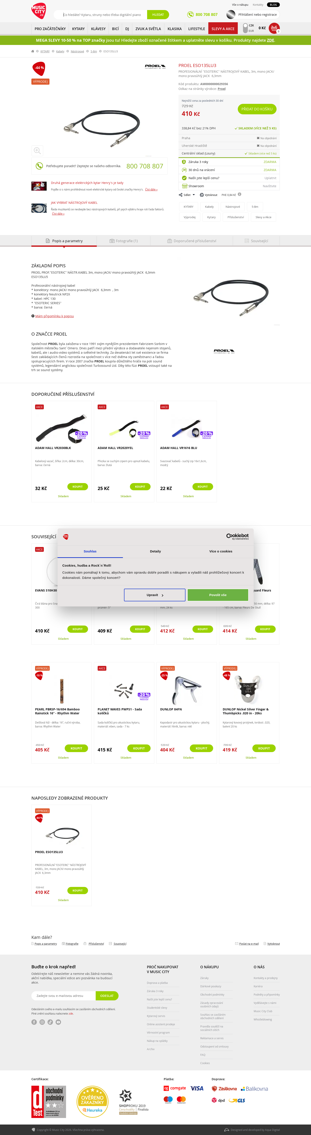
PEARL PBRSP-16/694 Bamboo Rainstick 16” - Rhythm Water (57, 711)
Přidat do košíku (257, 109)
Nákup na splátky (157, 1040)
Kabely (60, 51)
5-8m (94, 51)
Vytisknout (211, 195)
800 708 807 (144, 166)
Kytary (212, 217)
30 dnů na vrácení (202, 170)
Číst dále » (151, 189)
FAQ (202, 1054)
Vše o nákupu (240, 4)
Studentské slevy (157, 1007)
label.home (32, 51)
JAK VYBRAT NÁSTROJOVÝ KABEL (74, 203)
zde (71, 1013)
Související (120, 943)
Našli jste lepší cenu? (204, 178)
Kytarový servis (156, 1016)
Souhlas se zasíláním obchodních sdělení (213, 1016)
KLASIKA (175, 28)
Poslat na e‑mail (249, 943)
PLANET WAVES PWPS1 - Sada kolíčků (120, 711)
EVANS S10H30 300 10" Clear (56, 590)
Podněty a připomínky (267, 994)
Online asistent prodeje (161, 1024)
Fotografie (72, 943)
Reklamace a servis (212, 1038)
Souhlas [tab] (90, 551)
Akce (39, 407)
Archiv (151, 1049)
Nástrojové (77, 51)
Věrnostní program (158, 1032)
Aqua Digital (272, 1130)
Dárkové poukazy (210, 986)
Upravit (155, 595)
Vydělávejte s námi (265, 1003)
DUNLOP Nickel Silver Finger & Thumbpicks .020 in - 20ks (246, 711)
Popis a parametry (46, 943)
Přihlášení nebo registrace (257, 14)
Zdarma (270, 162)
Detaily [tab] (155, 551)
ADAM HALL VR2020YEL (115, 448)
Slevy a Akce (223, 28)
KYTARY (78, 28)
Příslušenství (237, 217)
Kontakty (258, 4)
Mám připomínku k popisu (54, 316)
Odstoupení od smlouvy (214, 1046)
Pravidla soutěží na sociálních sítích (211, 1028)
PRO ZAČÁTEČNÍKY (50, 28)
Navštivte (269, 186)
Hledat (158, 14)
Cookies (205, 1063)
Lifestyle (196, 28)
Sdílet (187, 195)
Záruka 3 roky (198, 162)
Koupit (76, 487)
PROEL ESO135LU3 (49, 852)
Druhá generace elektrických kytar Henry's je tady (87, 183)
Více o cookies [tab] (221, 551)
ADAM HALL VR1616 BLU (178, 448)
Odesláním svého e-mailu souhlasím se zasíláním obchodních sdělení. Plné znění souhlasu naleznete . (73, 1011)
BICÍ (115, 28)
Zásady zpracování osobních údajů (211, 1004)
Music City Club (263, 1011)
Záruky (204, 978)
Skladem (63, 496)
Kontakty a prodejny (266, 978)
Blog (273, 5)
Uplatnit (270, 178)
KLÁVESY (98, 28)
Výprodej (40, 81)
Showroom (196, 186)
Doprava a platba (157, 982)
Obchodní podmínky (212, 994)
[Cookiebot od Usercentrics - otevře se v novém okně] (230, 537)
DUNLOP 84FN (171, 709)
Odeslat (106, 996)
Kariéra (258, 986)
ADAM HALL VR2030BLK (53, 448)
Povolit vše (217, 595)
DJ (127, 28)
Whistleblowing (263, 1019)
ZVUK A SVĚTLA (148, 28)
